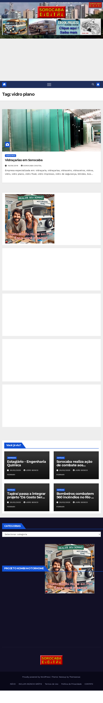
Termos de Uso (51, 684)
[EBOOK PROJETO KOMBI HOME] (30, 218)
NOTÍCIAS (60, 458)
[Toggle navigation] (49, 84)
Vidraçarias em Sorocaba (24, 160)
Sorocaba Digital (31, 166)
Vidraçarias (10, 155)
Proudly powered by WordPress (36, 677)
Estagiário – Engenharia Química (26, 463)
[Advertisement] (51, 60)
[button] (93, 84)
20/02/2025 (16, 470)
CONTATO (89, 684)
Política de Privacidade (71, 684)
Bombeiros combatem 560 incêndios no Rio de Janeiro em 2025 (76, 497)
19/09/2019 (13, 166)
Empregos (12, 458)
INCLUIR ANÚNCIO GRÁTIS (30, 684)
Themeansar (74, 677)
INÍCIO (13, 684)
